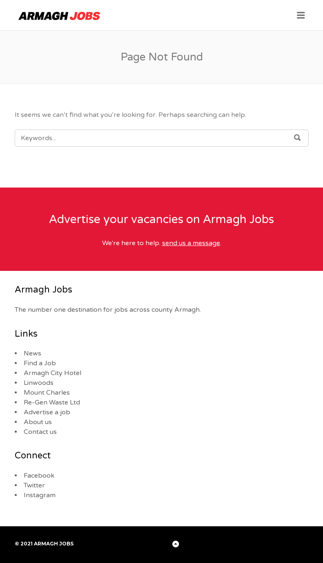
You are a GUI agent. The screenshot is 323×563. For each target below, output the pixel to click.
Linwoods (38, 383)
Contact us (40, 432)
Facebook (39, 475)
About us (38, 422)
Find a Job (40, 363)
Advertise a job (47, 412)
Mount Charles (47, 393)
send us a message (191, 243)
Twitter (34, 485)
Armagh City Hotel (52, 373)
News (32, 353)
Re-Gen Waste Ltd (52, 402)
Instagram (40, 495)
